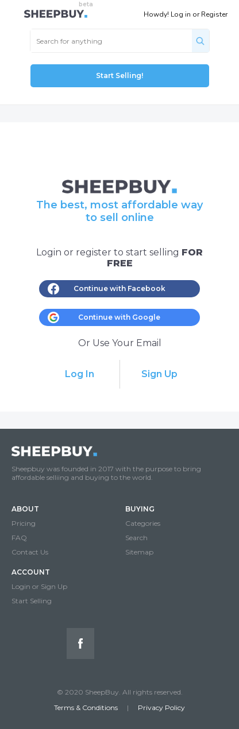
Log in (181, 14)
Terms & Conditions (86, 707)
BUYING (140, 509)
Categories (142, 523)
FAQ (19, 537)
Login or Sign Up (39, 586)
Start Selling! (119, 75)
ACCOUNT (30, 572)
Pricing (23, 523)
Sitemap (139, 552)
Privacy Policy (161, 707)
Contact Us (29, 552)
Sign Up (159, 374)
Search (136, 537)
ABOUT (25, 509)
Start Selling (31, 600)
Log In (79, 374)
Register (214, 14)
